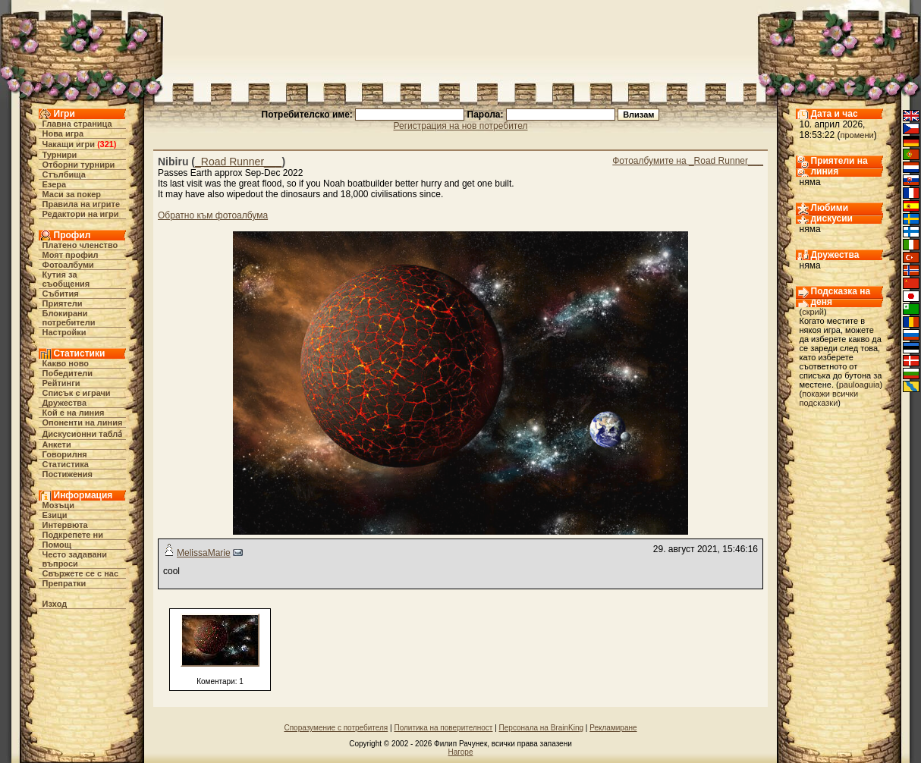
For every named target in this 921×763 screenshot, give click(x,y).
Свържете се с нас (80, 573)
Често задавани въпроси (75, 559)
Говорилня (64, 454)
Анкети (56, 444)
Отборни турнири (78, 164)
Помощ (56, 544)
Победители (67, 373)
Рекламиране (613, 728)
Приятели (62, 303)
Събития (60, 293)
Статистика (66, 464)
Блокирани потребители (69, 318)
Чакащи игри (68, 144)
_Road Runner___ (238, 161)
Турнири (59, 154)
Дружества (64, 402)
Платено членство (80, 245)
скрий (813, 311)
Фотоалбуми (68, 264)
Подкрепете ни (72, 534)
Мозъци (58, 505)
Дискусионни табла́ (82, 433)
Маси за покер (72, 194)
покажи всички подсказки (829, 398)
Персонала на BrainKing (541, 728)
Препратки (64, 583)
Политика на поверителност (443, 728)
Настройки (64, 332)
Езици (55, 515)
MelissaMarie (204, 553)
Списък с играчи (76, 392)
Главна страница (77, 123)
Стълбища (64, 174)
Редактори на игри (80, 213)
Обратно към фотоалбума (213, 215)
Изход (55, 603)
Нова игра (63, 133)
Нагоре (460, 752)
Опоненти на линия (82, 422)
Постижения (67, 474)
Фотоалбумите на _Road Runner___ (687, 160)
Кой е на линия (73, 412)
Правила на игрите (81, 204)
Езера (54, 184)
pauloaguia (859, 384)
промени (857, 135)
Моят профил (70, 254)
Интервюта (65, 524)
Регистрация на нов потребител (461, 126)
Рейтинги (61, 383)
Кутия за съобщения (66, 279)
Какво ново (66, 363)
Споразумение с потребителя (336, 728)
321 (107, 144)
